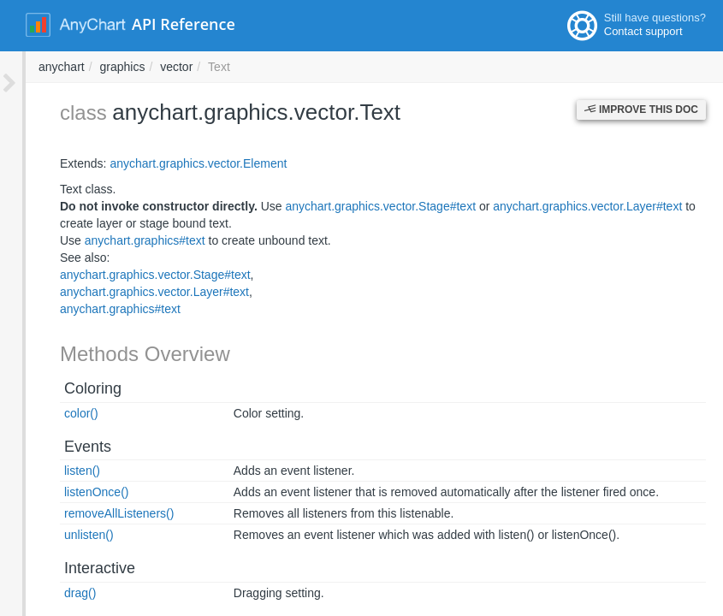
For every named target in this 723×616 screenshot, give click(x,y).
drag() (54, 593)
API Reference (183, 24)
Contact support (643, 31)
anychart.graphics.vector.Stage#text (354, 206)
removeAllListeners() (93, 513)
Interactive (74, 568)
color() (56, 413)
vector (407, 67)
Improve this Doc (641, 110)
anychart (293, 67)
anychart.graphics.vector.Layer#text (561, 206)
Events (62, 446)
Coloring (67, 388)
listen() (56, 470)
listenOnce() (71, 492)
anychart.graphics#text (119, 240)
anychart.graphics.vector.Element (172, 163)
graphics (353, 67)
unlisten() (63, 535)
